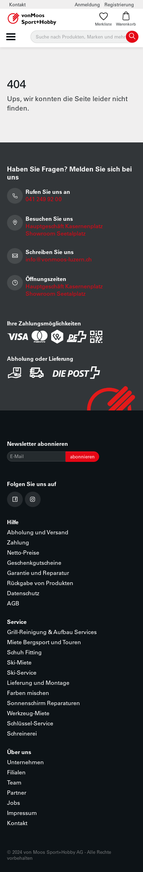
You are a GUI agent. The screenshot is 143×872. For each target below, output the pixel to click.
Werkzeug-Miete (28, 713)
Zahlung (18, 542)
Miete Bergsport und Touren (44, 642)
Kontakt (17, 4)
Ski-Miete (19, 662)
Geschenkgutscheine (34, 562)
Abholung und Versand (37, 532)
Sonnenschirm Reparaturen (43, 702)
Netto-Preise (23, 552)
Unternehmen (25, 762)
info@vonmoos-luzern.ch (59, 259)
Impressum (22, 812)
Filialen (16, 772)
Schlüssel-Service (30, 723)
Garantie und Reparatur (38, 572)
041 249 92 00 (44, 199)
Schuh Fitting (24, 652)
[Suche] (84, 36)
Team (14, 782)
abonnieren (82, 456)
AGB (13, 603)
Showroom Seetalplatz (56, 233)
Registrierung (119, 4)
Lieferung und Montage (38, 682)
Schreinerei (22, 733)
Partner (16, 792)
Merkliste (103, 19)
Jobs (13, 802)
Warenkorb (126, 19)
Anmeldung (87, 4)
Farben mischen (28, 692)
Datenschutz (23, 593)
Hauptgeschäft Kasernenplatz (64, 226)
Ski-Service (21, 672)
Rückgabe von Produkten (40, 582)
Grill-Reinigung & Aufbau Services (52, 631)
